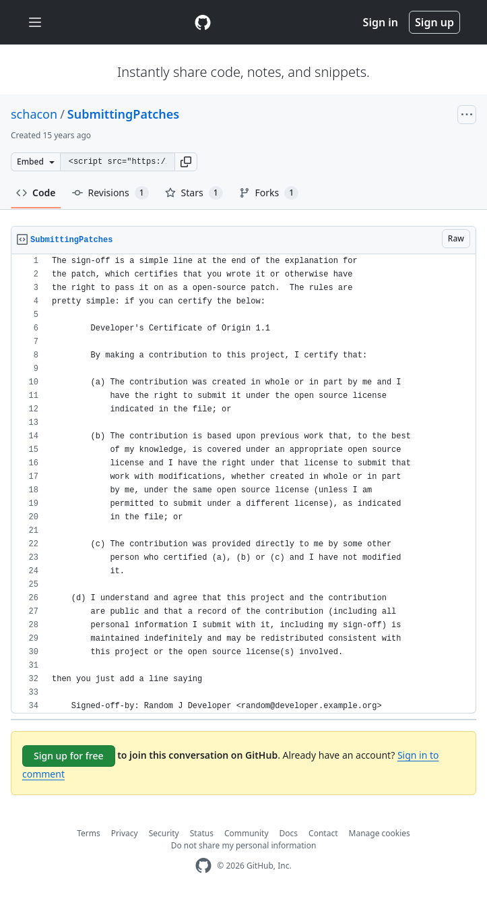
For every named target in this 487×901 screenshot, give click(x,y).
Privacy (124, 833)
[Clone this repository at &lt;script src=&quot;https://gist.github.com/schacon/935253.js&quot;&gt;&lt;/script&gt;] (117, 161)
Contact (323, 833)
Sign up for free (69, 755)
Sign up (434, 22)
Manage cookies (379, 833)
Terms (88, 833)
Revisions (110, 193)
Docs (289, 833)
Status (202, 833)
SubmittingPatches (123, 114)
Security (164, 833)
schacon (34, 114)
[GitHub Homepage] (203, 865)
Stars (194, 193)
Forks (269, 193)
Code (36, 192)
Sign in (380, 22)
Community (246, 833)
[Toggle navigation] (35, 22)
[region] (243, 484)
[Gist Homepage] (203, 22)
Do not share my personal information (244, 845)
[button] (185, 161)
